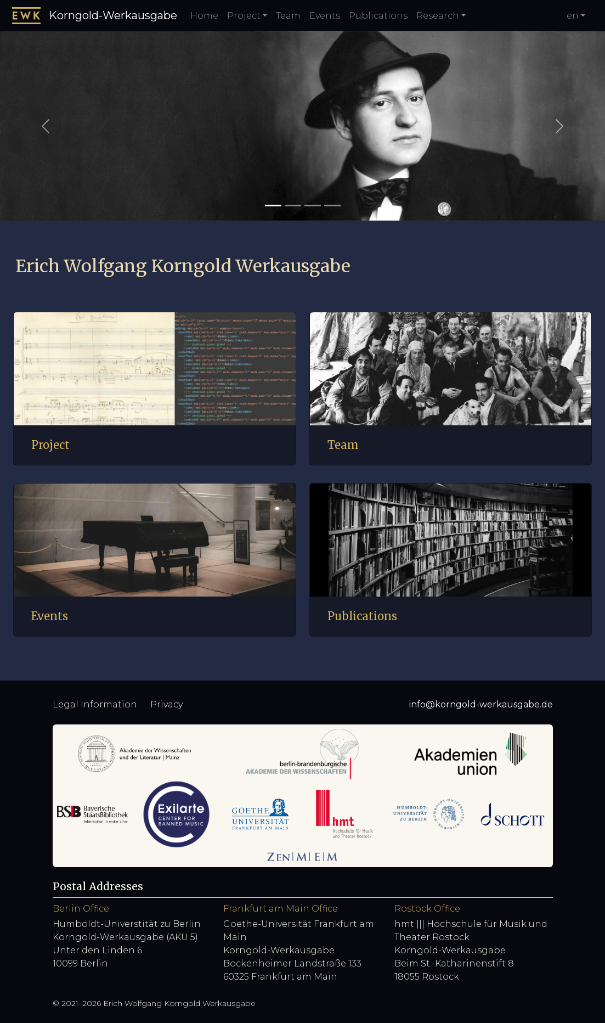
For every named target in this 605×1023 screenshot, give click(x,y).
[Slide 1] (273, 205)
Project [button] (244, 15)
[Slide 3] (312, 205)
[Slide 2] (293, 205)
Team (288, 15)
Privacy (166, 704)
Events (324, 15)
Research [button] (437, 15)
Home (204, 15)
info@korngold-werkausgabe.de (481, 704)
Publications (378, 15)
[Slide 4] (332, 205)
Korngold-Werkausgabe (94, 15)
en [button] (573, 15)
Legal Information (95, 704)
